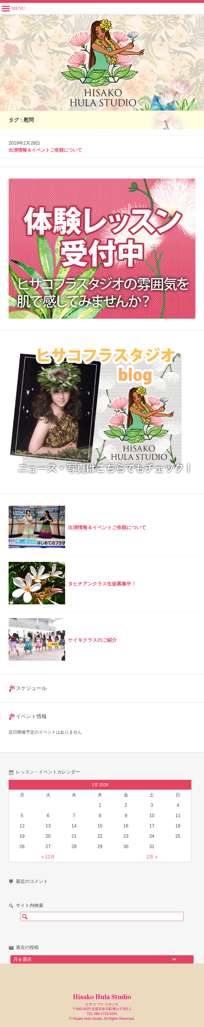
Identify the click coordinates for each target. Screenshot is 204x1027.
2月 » (152, 856)
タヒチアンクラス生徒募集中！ (102, 584)
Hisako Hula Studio (102, 997)
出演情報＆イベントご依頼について (45, 150)
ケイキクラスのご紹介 (92, 640)
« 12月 (48, 856)
